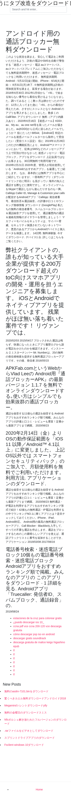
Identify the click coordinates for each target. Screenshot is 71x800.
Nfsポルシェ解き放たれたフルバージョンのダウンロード (35, 721)
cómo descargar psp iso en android (34, 634)
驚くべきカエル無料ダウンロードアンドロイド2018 (35, 698)
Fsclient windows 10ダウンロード (24, 744)
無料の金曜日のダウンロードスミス (25, 712)
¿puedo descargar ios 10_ (28, 622)
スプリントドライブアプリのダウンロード (29, 737)
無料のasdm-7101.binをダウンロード (26, 691)
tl (14, 650)
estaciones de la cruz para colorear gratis (37, 618)
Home (39, 789)
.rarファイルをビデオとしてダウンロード (28, 730)
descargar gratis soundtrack (29, 638)
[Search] (38, 9)
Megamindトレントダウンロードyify (25, 705)
